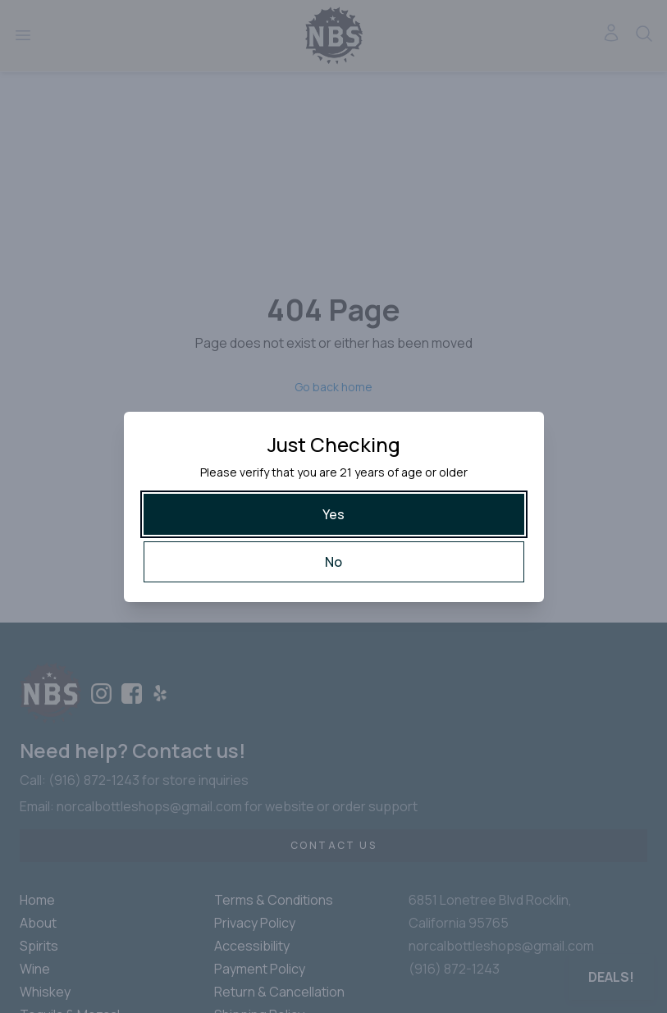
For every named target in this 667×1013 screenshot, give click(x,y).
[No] (334, 561)
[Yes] (334, 514)
